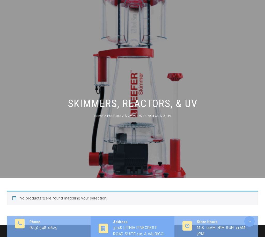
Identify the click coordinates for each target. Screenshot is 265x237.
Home (99, 116)
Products (114, 116)
